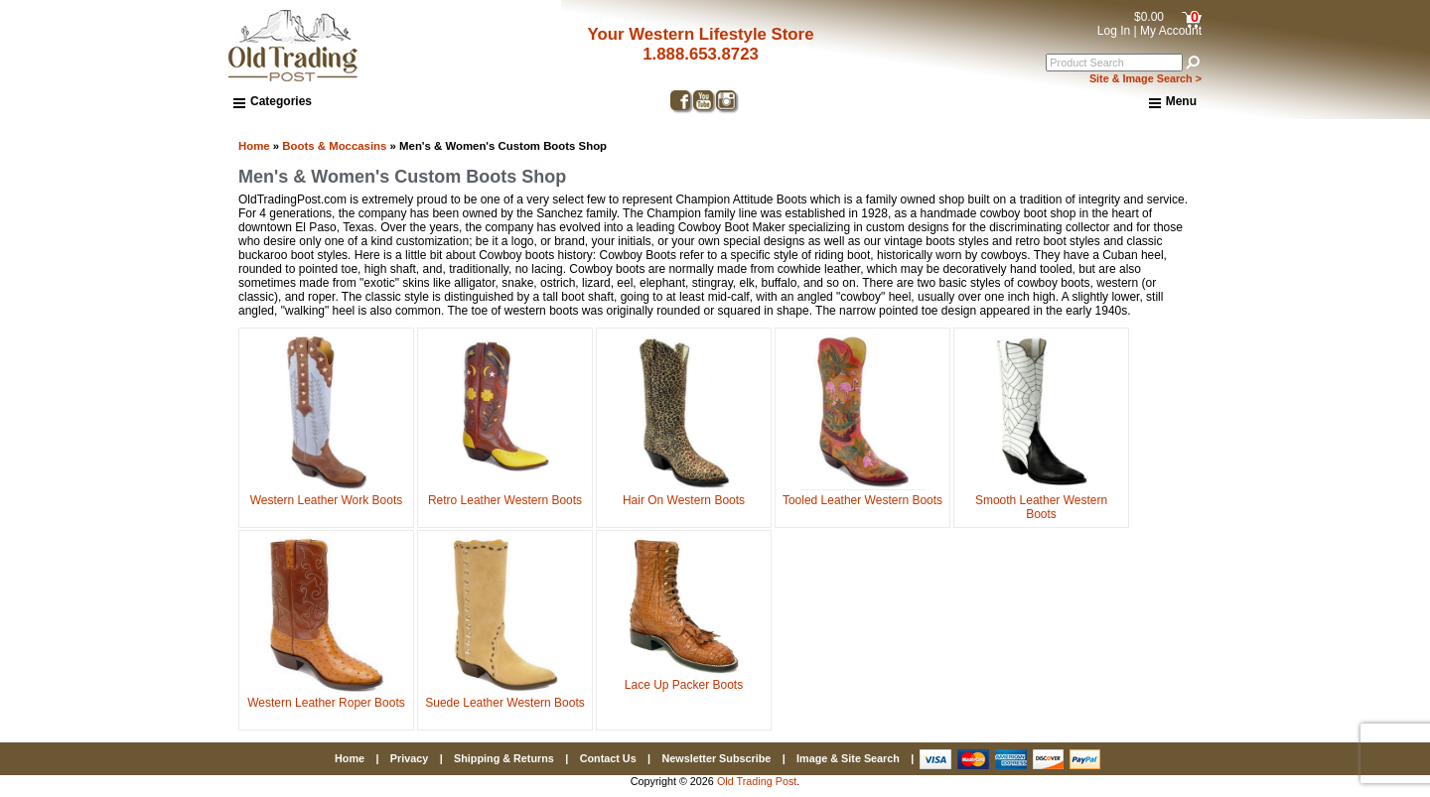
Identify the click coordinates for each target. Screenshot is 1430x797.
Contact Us (608, 758)
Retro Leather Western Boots (505, 493)
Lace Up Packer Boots (684, 678)
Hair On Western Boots (684, 493)
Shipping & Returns (504, 758)
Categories (272, 101)
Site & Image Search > (1145, 78)
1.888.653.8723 (701, 54)
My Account (1171, 31)
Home (254, 146)
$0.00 (1149, 17)
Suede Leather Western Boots (505, 696)
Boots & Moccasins (334, 146)
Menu (1173, 102)
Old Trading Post (756, 781)
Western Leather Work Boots (326, 493)
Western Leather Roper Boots (326, 696)
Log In (1113, 31)
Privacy (409, 758)
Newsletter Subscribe (716, 758)
